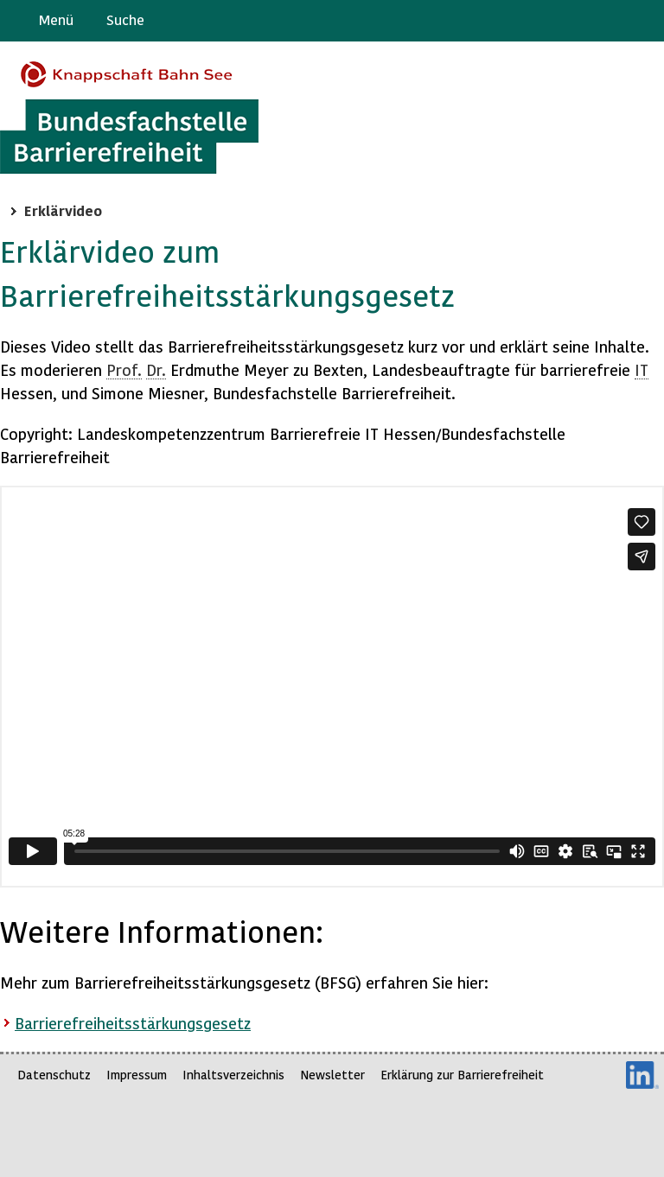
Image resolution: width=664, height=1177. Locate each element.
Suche (125, 19)
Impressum (136, 1074)
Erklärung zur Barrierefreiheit (462, 1074)
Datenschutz (54, 1074)
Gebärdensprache (612, 20)
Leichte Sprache (644, 20)
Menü (56, 19)
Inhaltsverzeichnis (233, 1074)
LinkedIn (642, 1075)
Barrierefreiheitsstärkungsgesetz (133, 1023)
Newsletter (332, 1074)
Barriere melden (578, 20)
